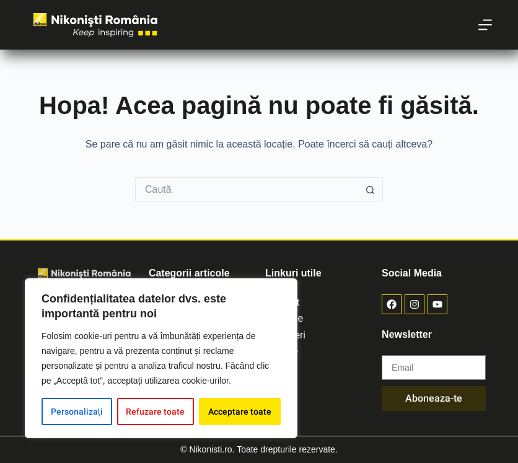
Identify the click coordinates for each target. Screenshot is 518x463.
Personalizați (77, 412)
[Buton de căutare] (370, 189)
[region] (161, 358)
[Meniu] (485, 25)
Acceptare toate (239, 412)
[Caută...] (246, 189)
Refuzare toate (155, 412)
